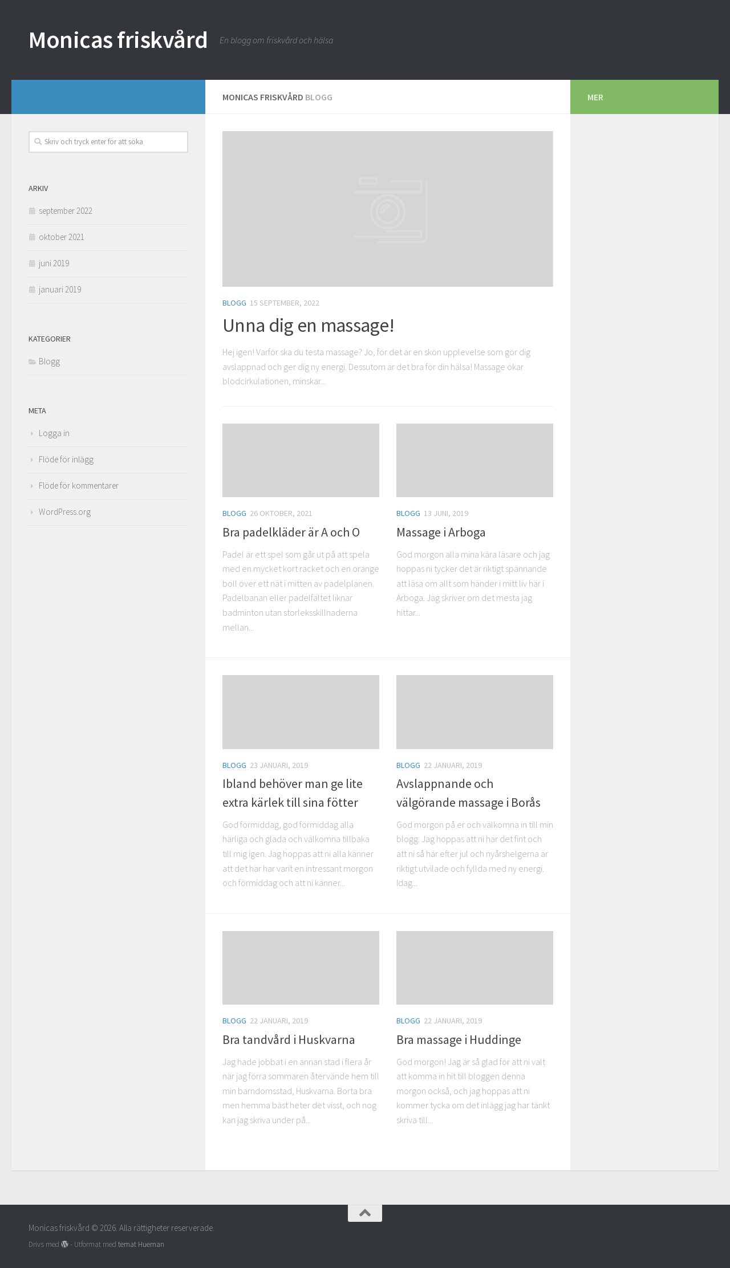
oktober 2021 (61, 236)
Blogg (234, 303)
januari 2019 (60, 289)
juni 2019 (54, 263)
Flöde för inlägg (66, 459)
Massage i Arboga (441, 532)
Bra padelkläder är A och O (291, 532)
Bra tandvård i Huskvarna (288, 1039)
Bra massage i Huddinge (458, 1039)
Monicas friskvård (118, 39)
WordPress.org (65, 511)
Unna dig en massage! (308, 325)
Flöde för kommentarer (79, 485)
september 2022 (65, 210)
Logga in (54, 433)
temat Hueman (141, 1244)
